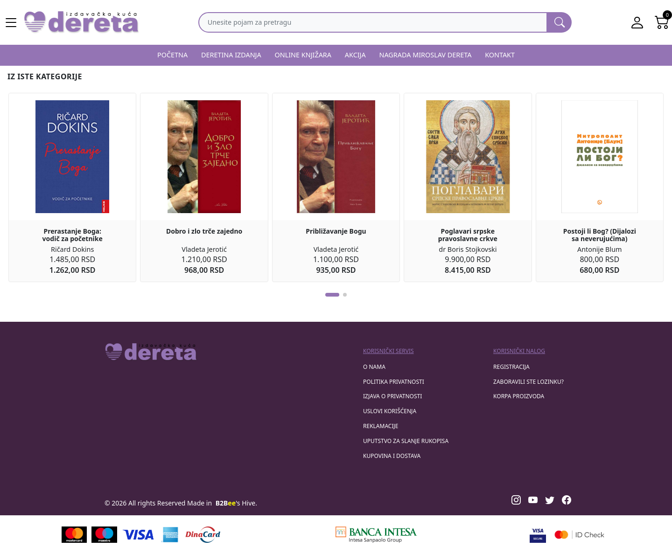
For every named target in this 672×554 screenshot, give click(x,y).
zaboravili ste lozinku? (528, 382)
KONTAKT (500, 54)
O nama (374, 367)
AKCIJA (355, 54)
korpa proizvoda (518, 396)
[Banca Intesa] (376, 534)
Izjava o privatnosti (392, 396)
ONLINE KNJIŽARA (303, 54)
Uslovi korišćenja (389, 411)
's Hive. (236, 503)
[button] (332, 295)
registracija (511, 367)
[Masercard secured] (579, 534)
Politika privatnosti (393, 382)
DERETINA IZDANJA (231, 54)
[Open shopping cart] (661, 22)
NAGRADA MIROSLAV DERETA (425, 54)
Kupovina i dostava (391, 456)
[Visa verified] (537, 534)
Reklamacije (380, 426)
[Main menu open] (11, 22)
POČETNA (172, 54)
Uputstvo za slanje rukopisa (405, 441)
